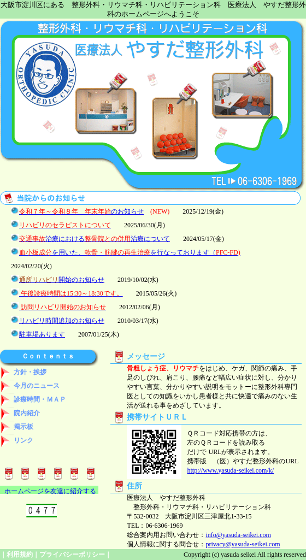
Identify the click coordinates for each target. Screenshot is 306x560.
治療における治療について (94, 239)
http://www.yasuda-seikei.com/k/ (230, 470)
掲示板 (16, 427)
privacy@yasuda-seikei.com (242, 544)
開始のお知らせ (61, 280)
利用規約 (20, 554)
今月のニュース (30, 386)
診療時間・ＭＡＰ (33, 399)
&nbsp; (49, 490)
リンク (16, 440)
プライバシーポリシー (72, 554)
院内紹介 (20, 413)
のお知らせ (81, 211)
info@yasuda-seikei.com (237, 535)
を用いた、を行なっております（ (129, 252)
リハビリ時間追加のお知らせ (61, 321)
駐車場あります (42, 334)
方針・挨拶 (23, 372)
